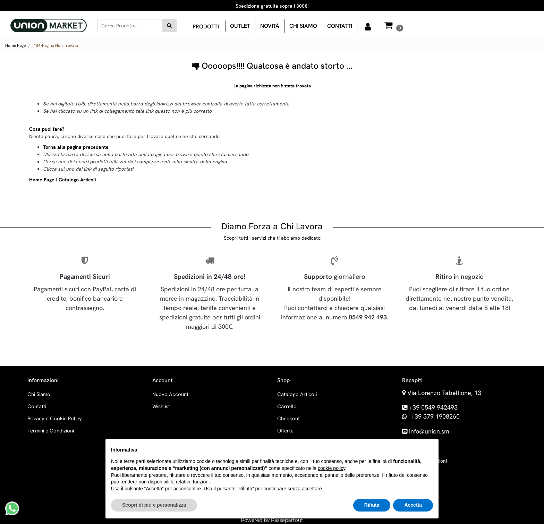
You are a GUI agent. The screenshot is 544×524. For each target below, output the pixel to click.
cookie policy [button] (331, 468)
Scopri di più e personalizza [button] (154, 505)
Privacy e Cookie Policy (54, 418)
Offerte (285, 430)
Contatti (339, 25)
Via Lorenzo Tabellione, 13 (444, 393)
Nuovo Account (170, 394)
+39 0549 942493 (433, 407)
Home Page (15, 45)
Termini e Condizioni (50, 430)
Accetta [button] (413, 505)
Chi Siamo (38, 394)
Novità (269, 25)
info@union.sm (429, 431)
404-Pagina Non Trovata (55, 45)
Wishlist (161, 406)
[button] (169, 25)
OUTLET (240, 25)
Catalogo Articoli (77, 180)
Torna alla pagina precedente (76, 147)
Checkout (288, 418)
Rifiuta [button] (372, 505)
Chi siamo (303, 25)
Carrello (287, 406)
